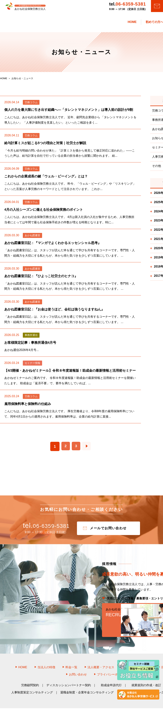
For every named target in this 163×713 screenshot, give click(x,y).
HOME (22, 656)
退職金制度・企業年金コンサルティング (87, 681)
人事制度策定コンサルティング (32, 681)
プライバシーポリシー (112, 663)
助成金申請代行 (111, 674)
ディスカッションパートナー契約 (68, 674)
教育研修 (127, 681)
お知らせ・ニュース (137, 656)
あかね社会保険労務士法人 (86, 704)
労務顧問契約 (30, 674)
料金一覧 (71, 656)
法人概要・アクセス (101, 656)
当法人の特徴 (46, 656)
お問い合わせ (78, 663)
